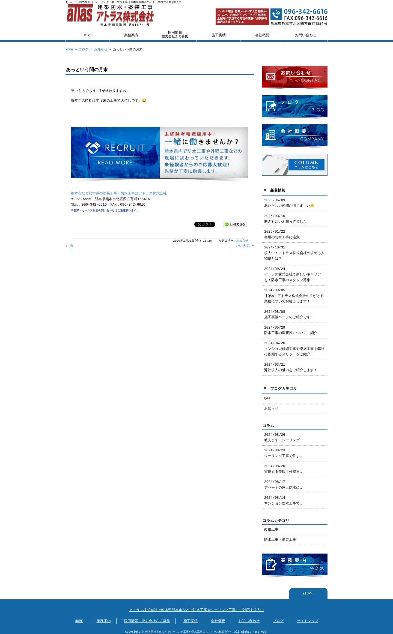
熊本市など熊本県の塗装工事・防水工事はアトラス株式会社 (119, 193)
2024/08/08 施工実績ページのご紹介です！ (289, 312)
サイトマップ (307, 618)
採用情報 (175, 34)
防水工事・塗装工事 (280, 537)
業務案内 (131, 35)
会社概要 (262, 35)
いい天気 (243, 246)
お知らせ (100, 49)
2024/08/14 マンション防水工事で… (283, 498)
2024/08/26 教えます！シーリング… (283, 435)
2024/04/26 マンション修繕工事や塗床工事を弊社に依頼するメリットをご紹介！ (294, 347)
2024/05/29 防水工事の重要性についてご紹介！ (292, 328)
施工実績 (219, 35)
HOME (87, 35)
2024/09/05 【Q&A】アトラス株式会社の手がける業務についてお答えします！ (294, 294)
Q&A (267, 396)
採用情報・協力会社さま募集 (147, 618)
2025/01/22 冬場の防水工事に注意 (282, 232)
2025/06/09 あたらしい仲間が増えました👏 (289, 201)
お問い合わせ (305, 35)
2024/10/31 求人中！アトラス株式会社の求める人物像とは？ (294, 251)
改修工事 (271, 527)
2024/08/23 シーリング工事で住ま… (283, 451)
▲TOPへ (308, 590)
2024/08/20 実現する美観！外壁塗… (283, 467)
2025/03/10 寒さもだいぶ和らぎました (285, 217)
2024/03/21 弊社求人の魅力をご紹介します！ (290, 365)
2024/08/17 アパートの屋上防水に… (283, 482)
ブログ (83, 49)
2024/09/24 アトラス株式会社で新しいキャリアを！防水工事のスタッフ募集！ (292, 273)
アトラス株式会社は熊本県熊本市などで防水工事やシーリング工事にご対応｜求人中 (196, 607)
